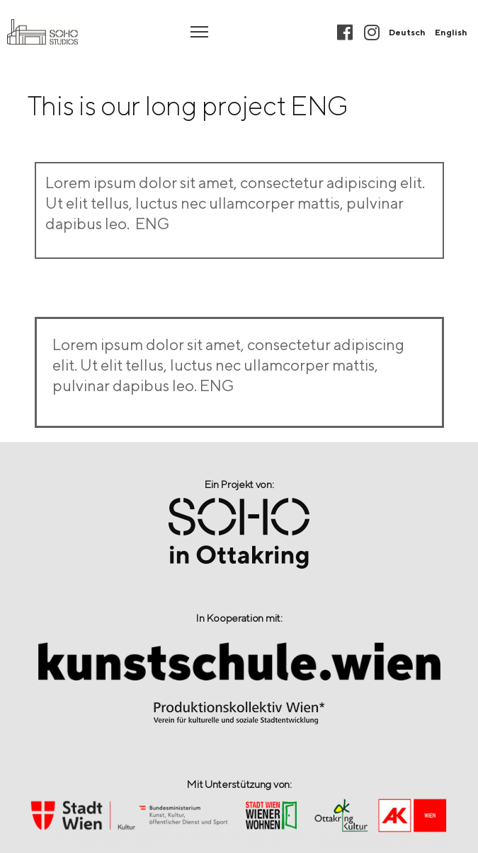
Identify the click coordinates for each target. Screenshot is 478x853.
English (451, 32)
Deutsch (407, 32)
